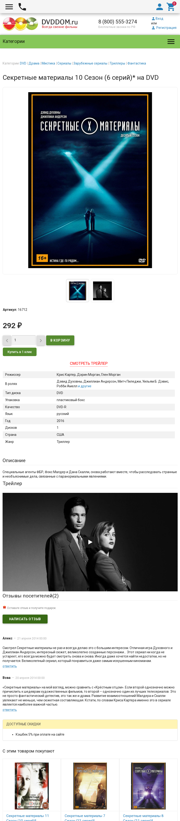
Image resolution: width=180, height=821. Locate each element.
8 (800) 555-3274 (117, 22)
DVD (23, 63)
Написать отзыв (25, 619)
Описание (14, 460)
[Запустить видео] (90, 542)
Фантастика (137, 63)
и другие (84, 386)
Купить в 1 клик (20, 352)
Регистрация (163, 28)
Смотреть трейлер (89, 363)
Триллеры (117, 63)
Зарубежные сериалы (90, 63)
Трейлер (12, 483)
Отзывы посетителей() (31, 596)
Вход (157, 18)
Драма (34, 63)
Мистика (48, 63)
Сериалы (64, 63)
